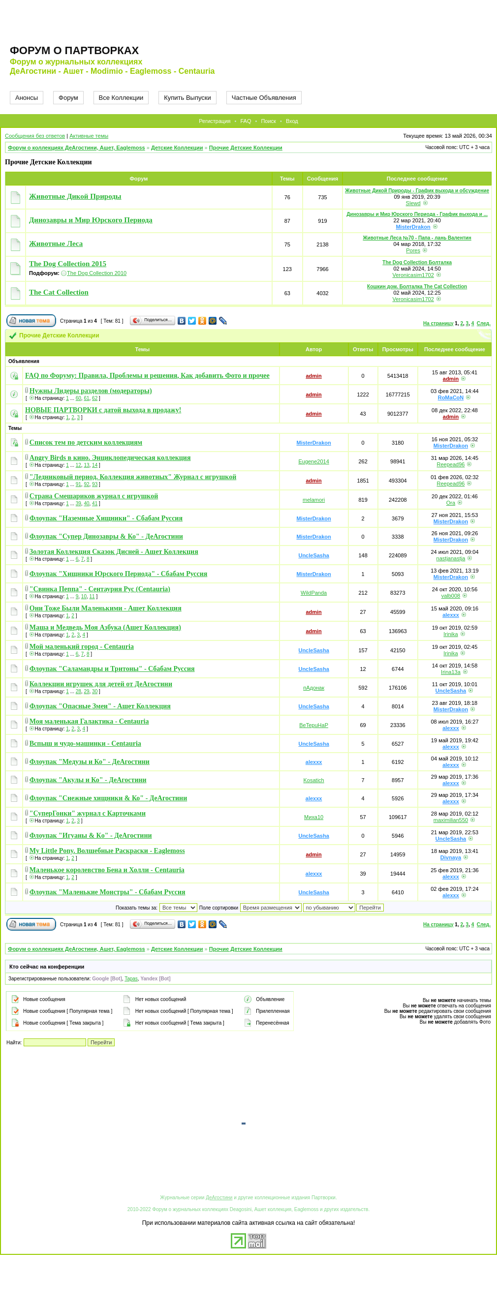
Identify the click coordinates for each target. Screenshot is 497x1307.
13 (86, 465)
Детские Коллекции (177, 148)
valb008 (451, 596)
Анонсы (26, 97)
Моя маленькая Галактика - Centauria (89, 721)
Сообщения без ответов (35, 136)
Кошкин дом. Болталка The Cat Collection (417, 286)
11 (92, 596)
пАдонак (313, 688)
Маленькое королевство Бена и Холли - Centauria (107, 870)
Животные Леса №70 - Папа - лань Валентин (417, 238)
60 (78, 398)
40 (86, 503)
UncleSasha (313, 555)
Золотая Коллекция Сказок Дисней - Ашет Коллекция (114, 551)
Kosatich (314, 780)
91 (78, 484)
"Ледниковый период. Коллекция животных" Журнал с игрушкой (133, 477)
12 (78, 465)
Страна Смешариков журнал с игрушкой (94, 496)
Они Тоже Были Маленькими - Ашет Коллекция (106, 608)
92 (86, 484)
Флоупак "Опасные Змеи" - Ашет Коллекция (100, 706)
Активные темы (88, 136)
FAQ (245, 121)
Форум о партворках (74, 50)
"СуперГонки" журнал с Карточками (88, 813)
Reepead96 (451, 464)
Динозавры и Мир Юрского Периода (91, 220)
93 (94, 484)
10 (84, 596)
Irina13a (451, 672)
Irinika (450, 634)
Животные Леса (56, 243)
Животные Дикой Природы (75, 196)
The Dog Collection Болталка (417, 262)
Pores (413, 250)
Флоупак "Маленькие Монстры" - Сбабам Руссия (108, 892)
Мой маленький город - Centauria (82, 646)
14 (94, 465)
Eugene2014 (313, 461)
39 (78, 503)
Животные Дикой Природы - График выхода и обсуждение (417, 190)
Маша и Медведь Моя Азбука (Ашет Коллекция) (105, 627)
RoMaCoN (451, 397)
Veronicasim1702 (413, 275)
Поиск (268, 121)
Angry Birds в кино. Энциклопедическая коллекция (110, 457)
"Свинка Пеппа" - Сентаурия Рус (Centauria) (100, 589)
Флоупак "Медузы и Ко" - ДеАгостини (90, 761)
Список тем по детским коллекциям (86, 442)
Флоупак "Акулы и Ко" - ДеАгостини (88, 780)
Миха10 (313, 817)
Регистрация (214, 121)
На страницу (438, 323)
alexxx (450, 615)
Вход (292, 121)
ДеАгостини (219, 1197)
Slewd (413, 203)
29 (86, 691)
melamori (314, 500)
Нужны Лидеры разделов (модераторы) (91, 391)
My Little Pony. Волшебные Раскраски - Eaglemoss (107, 850)
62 (94, 398)
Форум (68, 97)
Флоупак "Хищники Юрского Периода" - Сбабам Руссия (119, 574)
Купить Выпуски (187, 97)
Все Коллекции (121, 97)
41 (94, 503)
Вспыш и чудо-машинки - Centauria (85, 743)
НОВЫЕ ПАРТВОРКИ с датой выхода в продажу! (103, 410)
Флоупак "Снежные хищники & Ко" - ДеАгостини (108, 798)
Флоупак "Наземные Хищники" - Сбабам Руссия (106, 518)
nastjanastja (451, 558)
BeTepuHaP (313, 725)
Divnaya (450, 857)
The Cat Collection (59, 292)
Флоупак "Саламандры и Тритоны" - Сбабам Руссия (112, 668)
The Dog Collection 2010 (96, 273)
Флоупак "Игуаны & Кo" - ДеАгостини (91, 835)
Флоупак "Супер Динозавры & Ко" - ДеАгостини (106, 536)
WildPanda (314, 593)
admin (313, 376)
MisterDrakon (413, 227)
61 (86, 398)
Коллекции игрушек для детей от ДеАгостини (101, 684)
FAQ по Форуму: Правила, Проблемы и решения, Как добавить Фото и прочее (147, 375)
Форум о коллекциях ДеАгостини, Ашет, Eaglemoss (76, 148)
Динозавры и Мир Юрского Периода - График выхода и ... (417, 214)
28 (78, 691)
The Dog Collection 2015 (67, 264)
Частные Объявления (264, 97)
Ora (450, 503)
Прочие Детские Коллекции (245, 148)
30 (94, 691)
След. (484, 323)
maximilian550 (451, 820)
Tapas (131, 978)
